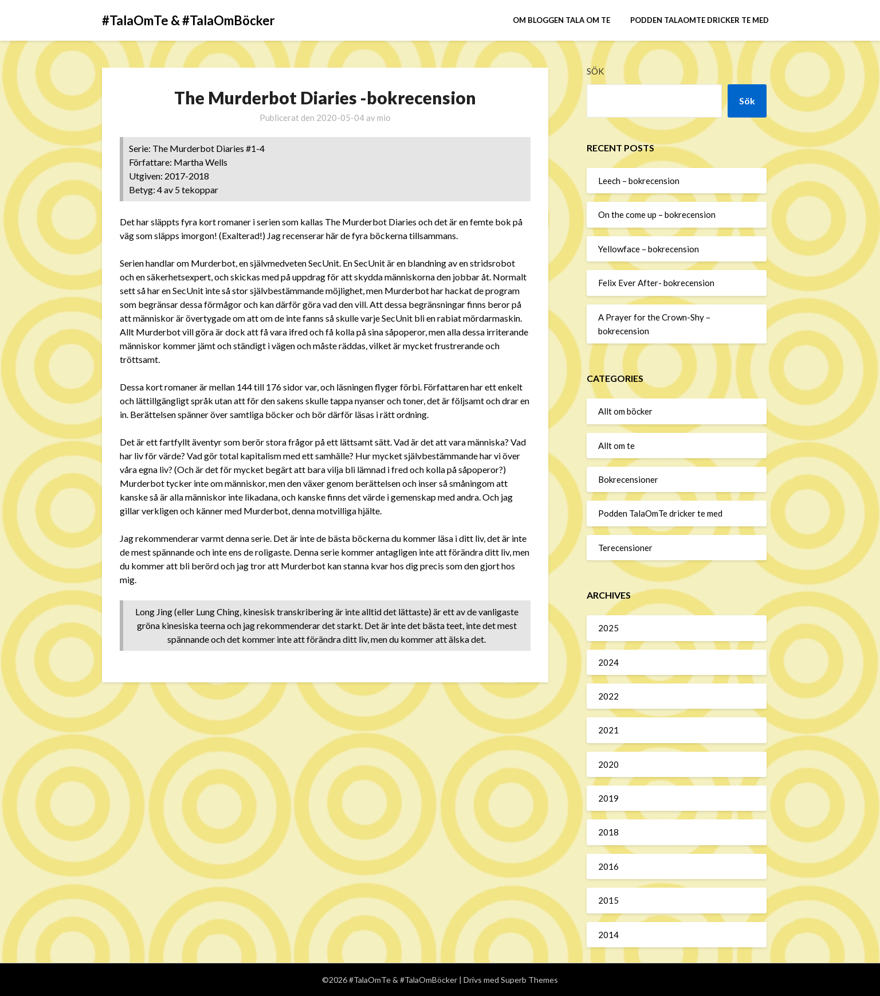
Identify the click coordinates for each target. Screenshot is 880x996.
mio (384, 117)
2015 (608, 900)
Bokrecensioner (628, 479)
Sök (595, 71)
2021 (608, 730)
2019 (608, 798)
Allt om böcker (625, 411)
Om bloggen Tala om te (561, 20)
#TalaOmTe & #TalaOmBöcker (188, 20)
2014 (608, 934)
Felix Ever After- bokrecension (656, 283)
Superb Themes (529, 980)
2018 (608, 832)
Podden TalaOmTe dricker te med (699, 20)
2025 (608, 628)
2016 (608, 866)
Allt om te (616, 445)
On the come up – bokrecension (657, 214)
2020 (608, 764)
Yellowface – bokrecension (648, 249)
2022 (608, 696)
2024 (608, 662)
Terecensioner (625, 547)
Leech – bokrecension (638, 180)
